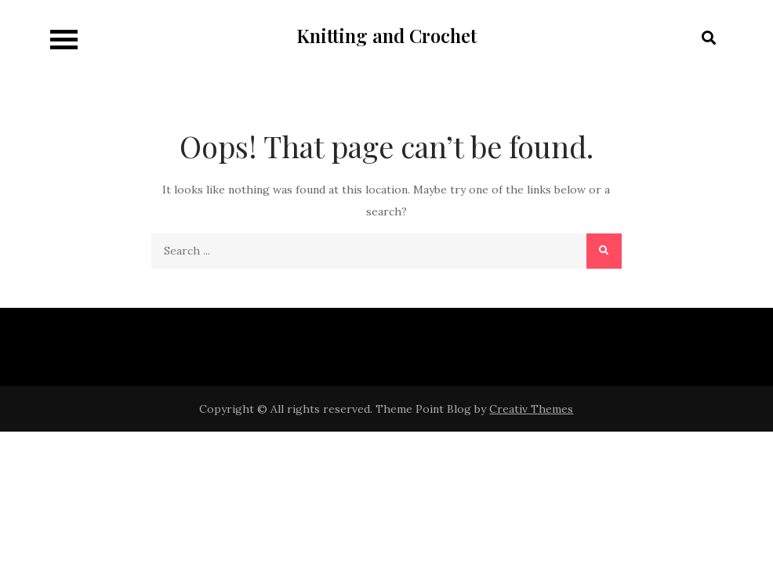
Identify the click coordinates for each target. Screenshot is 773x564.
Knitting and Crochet (386, 35)
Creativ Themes (531, 409)
